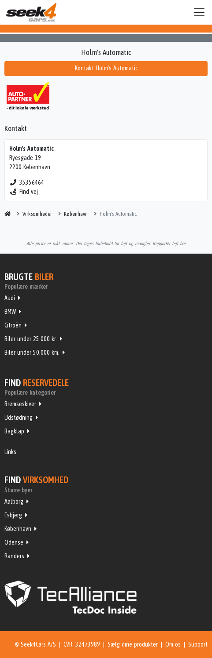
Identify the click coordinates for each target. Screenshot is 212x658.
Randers (14, 556)
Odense (13, 542)
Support (198, 644)
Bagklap (14, 431)
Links (10, 451)
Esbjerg (13, 515)
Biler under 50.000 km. (32, 352)
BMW (10, 311)
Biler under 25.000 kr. (30, 338)
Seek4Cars (31, 12)
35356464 (26, 182)
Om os (173, 644)
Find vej (23, 191)
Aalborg (13, 501)
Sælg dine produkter (133, 644)
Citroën (13, 325)
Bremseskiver (20, 403)
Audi (9, 298)
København (17, 528)
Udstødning (18, 417)
